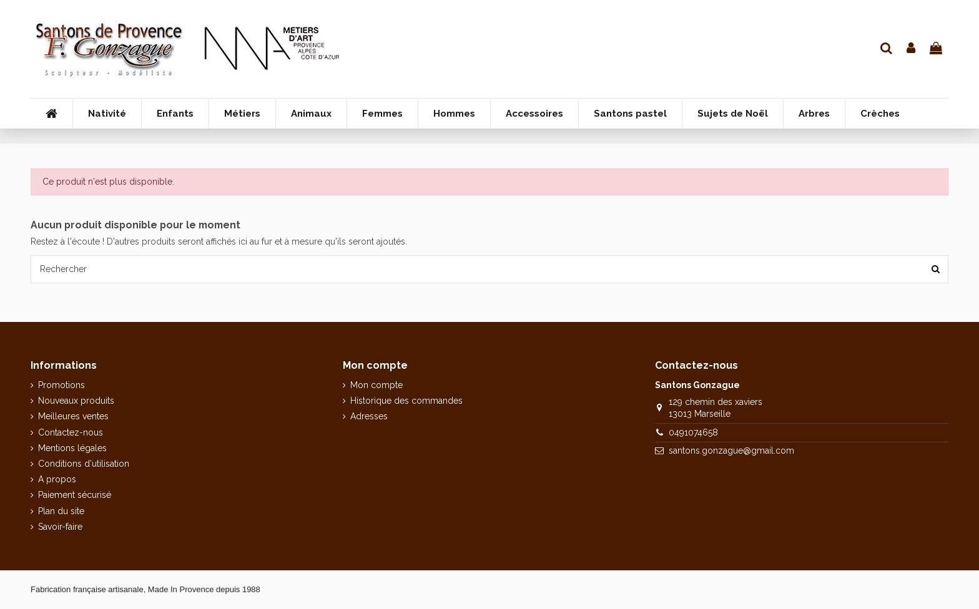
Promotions (61, 385)
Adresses (369, 416)
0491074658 (693, 432)
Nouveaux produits (76, 401)
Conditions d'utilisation (83, 464)
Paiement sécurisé (74, 495)
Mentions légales (72, 448)
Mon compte (376, 385)
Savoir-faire (60, 527)
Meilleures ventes (73, 416)
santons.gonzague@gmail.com (731, 451)
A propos (57, 479)
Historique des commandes (406, 401)
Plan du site (61, 511)
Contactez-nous (70, 432)
